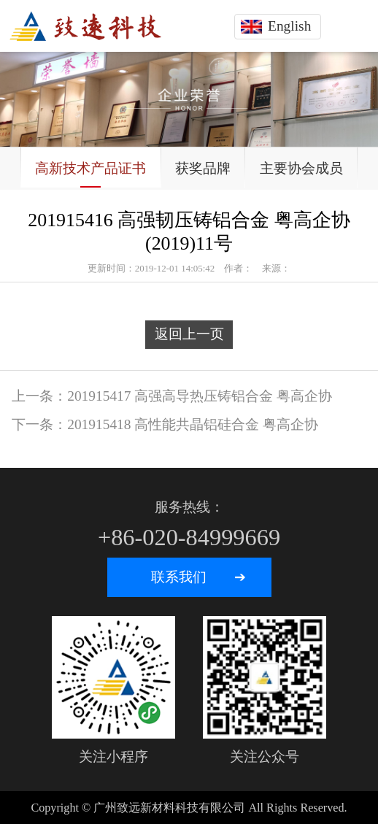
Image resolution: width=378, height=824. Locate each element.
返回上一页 (189, 334)
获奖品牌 (203, 168)
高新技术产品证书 (90, 168)
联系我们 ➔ (198, 577)
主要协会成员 (301, 168)
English (289, 26)
